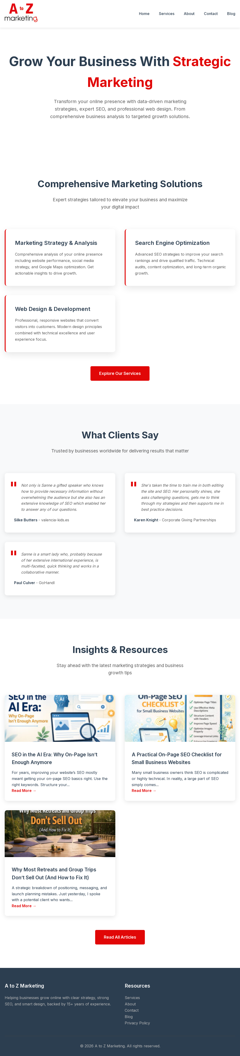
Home (144, 13)
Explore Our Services (120, 373)
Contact (211, 13)
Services (166, 13)
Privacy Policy (137, 1023)
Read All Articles (120, 937)
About (189, 13)
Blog (231, 13)
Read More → (24, 790)
